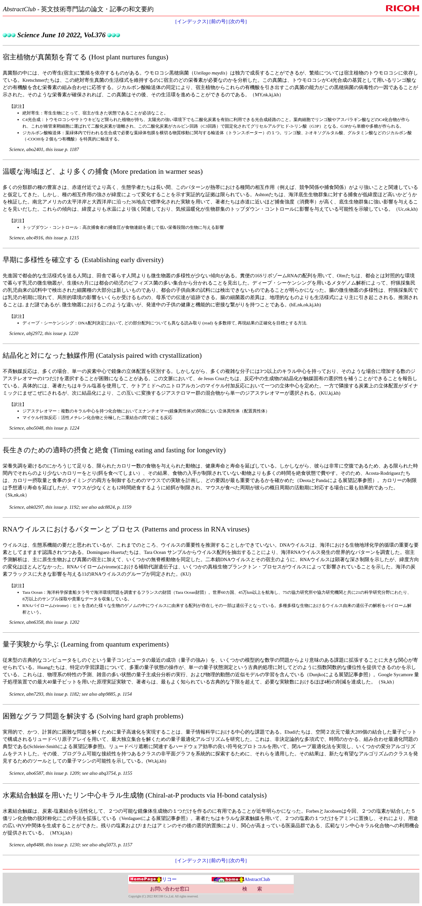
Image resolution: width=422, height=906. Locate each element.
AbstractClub (240, 879)
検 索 (252, 888)
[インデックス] (191, 21)
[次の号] (238, 21)
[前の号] (218, 21)
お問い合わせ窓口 (170, 888)
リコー (153, 879)
